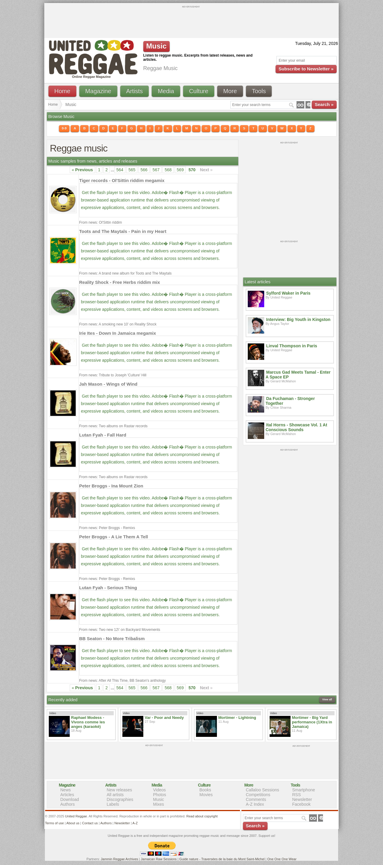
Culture (198, 91)
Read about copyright (202, 816)
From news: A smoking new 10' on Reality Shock (117, 324)
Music (158, 799)
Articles (67, 794)
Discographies (120, 799)
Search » (324, 104)
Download (69, 799)
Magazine (98, 91)
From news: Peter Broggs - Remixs (107, 528)
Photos (159, 794)
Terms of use (54, 823)
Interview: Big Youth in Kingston (298, 319)
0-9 (64, 128)
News (65, 789)
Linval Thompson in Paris (291, 345)
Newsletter (302, 799)
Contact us (90, 823)
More (230, 91)
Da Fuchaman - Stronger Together (290, 401)
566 (143, 169)
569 (180, 169)
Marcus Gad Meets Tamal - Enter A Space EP (298, 374)
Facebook (301, 804)
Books (205, 789)
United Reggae (76, 816)
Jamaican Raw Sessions (159, 859)
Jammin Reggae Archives (119, 859)
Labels (113, 804)
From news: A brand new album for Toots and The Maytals (125, 273)
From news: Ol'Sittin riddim (100, 222)
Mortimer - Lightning (237, 717)
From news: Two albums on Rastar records (113, 426)
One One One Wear (282, 859)
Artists (134, 91)
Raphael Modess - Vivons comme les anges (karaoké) (88, 722)
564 (119, 169)
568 (168, 169)
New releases (119, 789)
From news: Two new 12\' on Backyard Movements (119, 630)
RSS (296, 794)
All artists (115, 794)
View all (327, 699)
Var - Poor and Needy (164, 717)
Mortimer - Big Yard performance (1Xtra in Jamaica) (312, 722)
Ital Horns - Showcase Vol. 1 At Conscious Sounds (296, 427)
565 (131, 169)
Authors (67, 804)
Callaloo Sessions (262, 789)
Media (166, 91)
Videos (159, 789)
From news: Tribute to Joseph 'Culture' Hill (113, 375)
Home (62, 91)
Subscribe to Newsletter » (306, 68)
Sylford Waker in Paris (288, 293)
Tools (259, 91)
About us (72, 823)
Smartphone (303, 789)
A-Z (135, 823)
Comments (256, 799)
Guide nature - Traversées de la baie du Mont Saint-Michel (222, 859)
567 (156, 169)
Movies (206, 794)
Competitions (258, 794)
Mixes (158, 804)
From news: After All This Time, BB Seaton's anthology (122, 680)
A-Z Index (255, 804)
